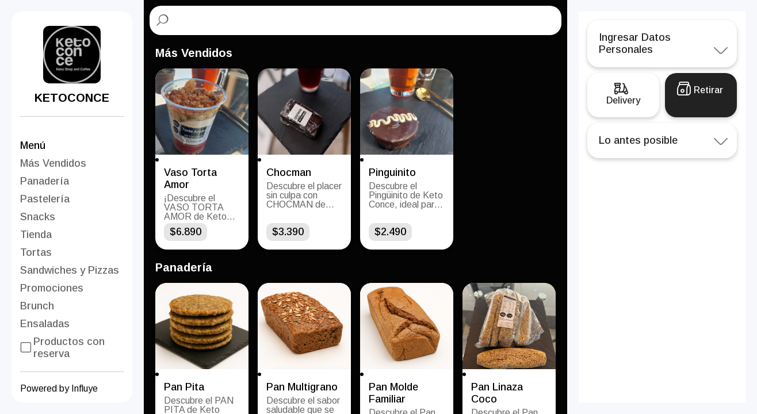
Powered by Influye (59, 388)
